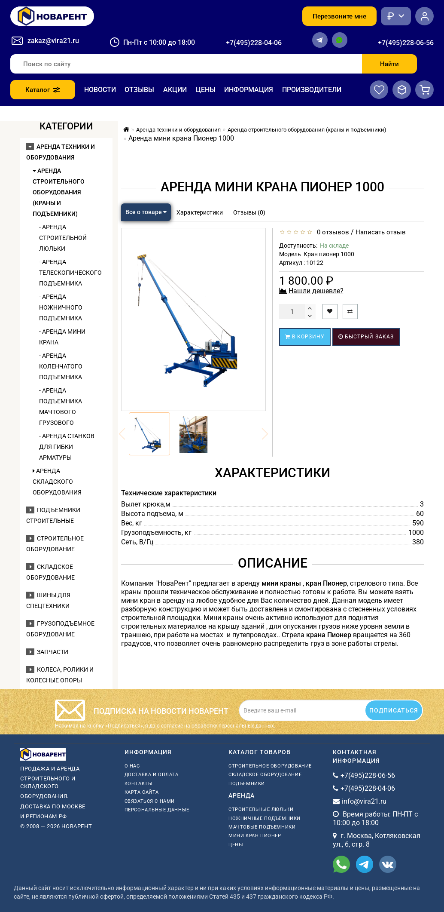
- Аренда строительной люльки (63, 238)
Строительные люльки (260, 809)
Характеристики (199, 212)
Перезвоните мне (339, 16)
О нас (132, 766)
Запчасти (47, 651)
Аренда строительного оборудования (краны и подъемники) (59, 192)
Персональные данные (157, 810)
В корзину (305, 337)
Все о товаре (146, 212)
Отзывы (139, 90)
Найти (389, 64)
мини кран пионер (254, 835)
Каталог (42, 90)
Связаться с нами (150, 801)
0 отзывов (331, 232)
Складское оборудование (264, 774)
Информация (248, 90)
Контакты (139, 783)
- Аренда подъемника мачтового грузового (60, 406)
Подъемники (246, 783)
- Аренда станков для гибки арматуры (66, 447)
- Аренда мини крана (62, 337)
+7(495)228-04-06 (254, 43)
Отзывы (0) (249, 212)
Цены (206, 90)
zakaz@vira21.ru (53, 41)
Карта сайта (142, 792)
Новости (100, 90)
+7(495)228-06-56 (406, 43)
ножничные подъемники (264, 818)
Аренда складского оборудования (57, 481)
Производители (311, 90)
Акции (175, 90)
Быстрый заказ (366, 337)
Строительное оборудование (270, 766)
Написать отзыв (381, 232)
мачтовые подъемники (261, 827)
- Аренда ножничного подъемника (60, 307)
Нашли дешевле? (316, 291)
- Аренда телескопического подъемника (67, 272)
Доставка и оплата (152, 774)
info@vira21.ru (364, 801)
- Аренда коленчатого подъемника (60, 366)
